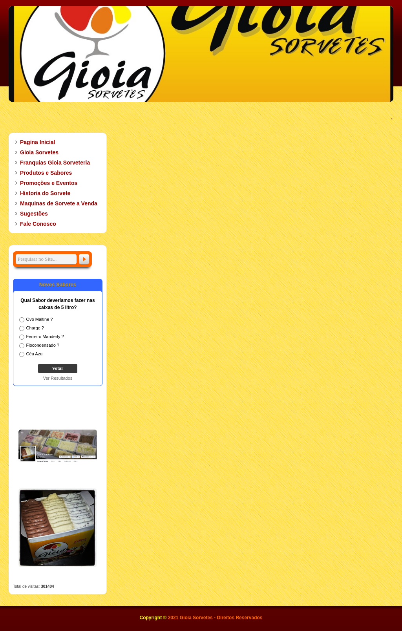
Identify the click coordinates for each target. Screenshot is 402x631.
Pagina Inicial (37, 142)
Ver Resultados (58, 378)
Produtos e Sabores (42, 173)
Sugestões (34, 213)
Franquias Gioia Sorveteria (55, 162)
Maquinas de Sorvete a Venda (58, 203)
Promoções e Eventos (45, 183)
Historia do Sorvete (41, 193)
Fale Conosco (38, 224)
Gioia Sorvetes (35, 152)
